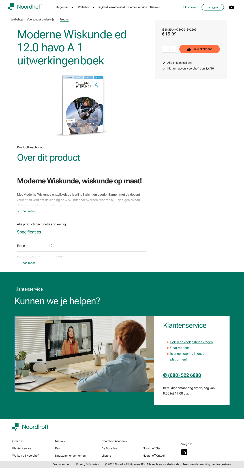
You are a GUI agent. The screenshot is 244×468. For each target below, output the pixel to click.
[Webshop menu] (86, 7)
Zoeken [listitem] (190, 7)
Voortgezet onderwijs (40, 19)
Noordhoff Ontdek (154, 455)
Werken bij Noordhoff (25, 455)
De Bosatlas (109, 448)
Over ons (17, 441)
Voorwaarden (61, 464)
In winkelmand (199, 49)
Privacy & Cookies (87, 464)
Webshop (17, 19)
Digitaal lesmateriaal (111, 7)
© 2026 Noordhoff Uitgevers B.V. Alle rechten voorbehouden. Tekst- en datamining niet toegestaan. (168, 464)
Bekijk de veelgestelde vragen (191, 342)
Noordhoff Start (152, 448)
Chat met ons (180, 348)
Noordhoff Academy (114, 441)
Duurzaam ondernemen (70, 455)
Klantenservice (137, 7)
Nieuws (155, 7)
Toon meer (28, 211)
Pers (58, 448)
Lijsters (106, 455)
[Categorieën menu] (63, 7)
